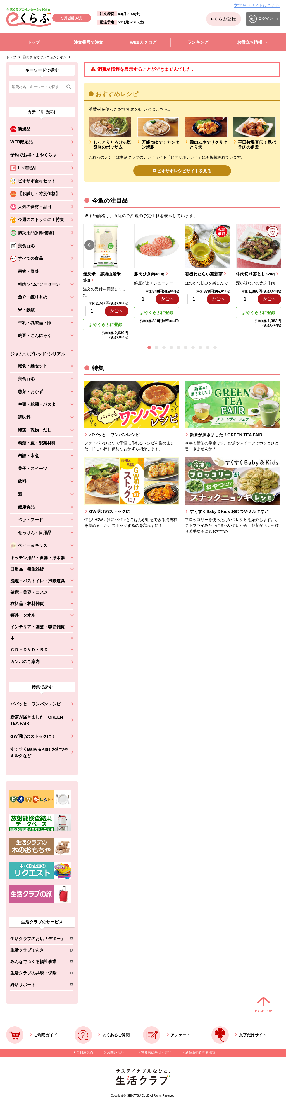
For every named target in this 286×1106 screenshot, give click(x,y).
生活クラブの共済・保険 (37, 974)
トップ (11, 57)
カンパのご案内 (25, 661)
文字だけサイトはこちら (257, 5)
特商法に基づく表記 (156, 1052)
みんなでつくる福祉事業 (37, 962)
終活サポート (37, 985)
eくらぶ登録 (223, 18)
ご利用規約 (84, 1052)
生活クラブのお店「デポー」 (37, 939)
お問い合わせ (117, 1052)
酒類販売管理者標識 (200, 1052)
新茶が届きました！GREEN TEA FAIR (36, 720)
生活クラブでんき (37, 951)
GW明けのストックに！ (32, 736)
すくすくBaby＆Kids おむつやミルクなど (39, 752)
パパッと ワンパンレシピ (35, 704)
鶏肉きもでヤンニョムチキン (44, 57)
